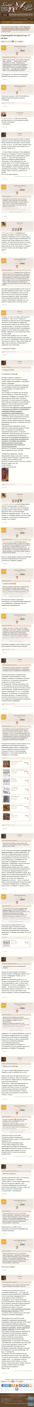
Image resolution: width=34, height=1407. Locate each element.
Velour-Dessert (4, 1395)
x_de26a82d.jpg (14, 787)
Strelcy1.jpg (13, 778)
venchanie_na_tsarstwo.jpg (17, 805)
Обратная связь (22, 1395)
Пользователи (22, 15)
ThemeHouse (19, 1401)
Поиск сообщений (6, 22)
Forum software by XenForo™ (7, 1398)
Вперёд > (21, 41)
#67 (7, 157)
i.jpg (12, 814)
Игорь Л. (19, 311)
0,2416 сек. (10, 1403)
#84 (25, 988)
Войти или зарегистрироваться (24, 1)
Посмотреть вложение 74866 (10, 1122)
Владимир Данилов (20, 86)
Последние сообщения (17, 22)
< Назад (3, 41)
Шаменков (20, 223)
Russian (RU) (11, 1395)
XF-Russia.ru (7, 1399)
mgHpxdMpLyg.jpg (15, 796)
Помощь (29, 1395)
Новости (12, 15)
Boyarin (20, 133)
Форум (5, 15)
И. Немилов (20, 113)
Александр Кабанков (20, 46)
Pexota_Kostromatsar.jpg (16, 761)
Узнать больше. (6, 31)
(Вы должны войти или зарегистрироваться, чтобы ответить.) (19, 1379)
